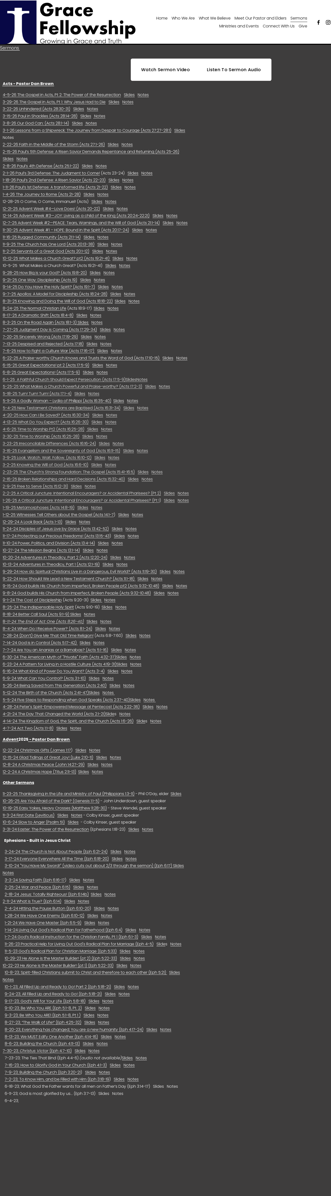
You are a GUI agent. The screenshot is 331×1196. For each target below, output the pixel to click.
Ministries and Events (239, 32)
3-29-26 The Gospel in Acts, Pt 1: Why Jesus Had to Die (54, 114)
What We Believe (215, 24)
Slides (129, 107)
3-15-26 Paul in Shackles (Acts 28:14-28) (40, 128)
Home (162, 24)
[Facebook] (318, 28)
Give (303, 32)
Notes (143, 107)
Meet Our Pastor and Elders (261, 24)
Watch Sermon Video (165, 82)
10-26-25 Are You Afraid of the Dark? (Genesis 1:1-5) (51, 813)
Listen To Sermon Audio (234, 82)
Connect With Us (279, 32)
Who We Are (183, 24)
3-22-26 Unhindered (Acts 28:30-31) (36, 121)
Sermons (298, 24)
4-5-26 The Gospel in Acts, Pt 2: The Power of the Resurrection (62, 107)
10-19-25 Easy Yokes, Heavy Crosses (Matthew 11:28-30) (55, 820)
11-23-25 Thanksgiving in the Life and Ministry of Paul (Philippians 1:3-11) (68, 806)
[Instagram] (328, 28)
